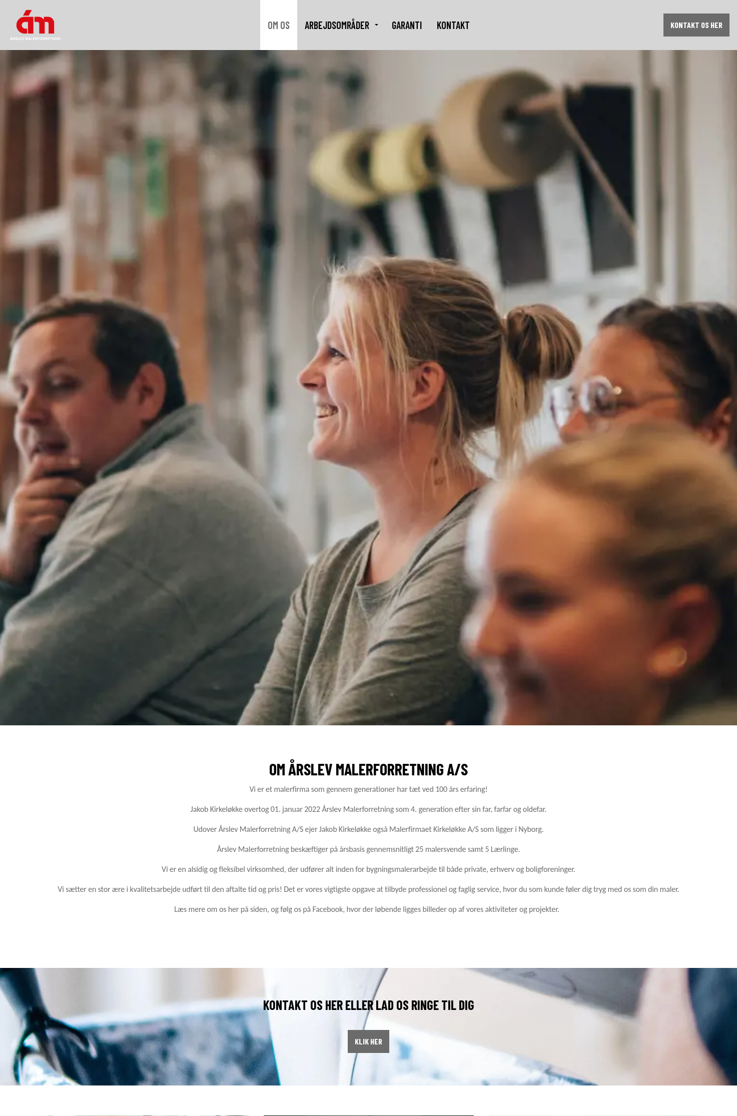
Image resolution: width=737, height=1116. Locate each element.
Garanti (407, 25)
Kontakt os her (696, 25)
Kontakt (453, 25)
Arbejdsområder (337, 25)
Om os (279, 25)
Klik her (368, 1041)
